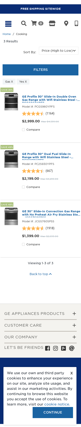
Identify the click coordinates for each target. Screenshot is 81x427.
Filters (40, 70)
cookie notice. (57, 404)
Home (7, 34)
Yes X (23, 81)
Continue (52, 412)
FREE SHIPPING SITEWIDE (41, 8)
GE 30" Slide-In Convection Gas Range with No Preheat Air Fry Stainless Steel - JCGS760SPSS (51, 213)
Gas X (9, 81)
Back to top (41, 274)
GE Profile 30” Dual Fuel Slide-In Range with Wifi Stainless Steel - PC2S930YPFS (46, 156)
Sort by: (29, 52)
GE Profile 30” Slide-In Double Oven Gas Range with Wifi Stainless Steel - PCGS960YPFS (49, 99)
